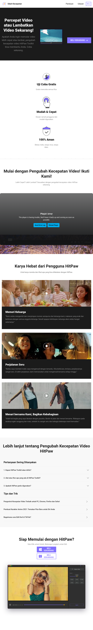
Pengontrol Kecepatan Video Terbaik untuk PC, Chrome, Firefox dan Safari (32, 496)
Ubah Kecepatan (12, 3)
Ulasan (81, 4)
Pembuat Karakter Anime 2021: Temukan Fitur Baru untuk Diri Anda (29, 504)
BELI (88, 4)
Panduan (69, 4)
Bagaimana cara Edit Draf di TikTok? (17, 511)
